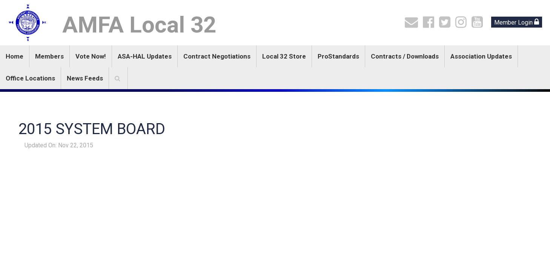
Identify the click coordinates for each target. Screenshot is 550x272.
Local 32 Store (284, 56)
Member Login (516, 22)
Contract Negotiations (216, 56)
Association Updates (481, 56)
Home (14, 56)
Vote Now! (90, 56)
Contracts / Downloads (405, 56)
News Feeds (85, 78)
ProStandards (338, 56)
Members (49, 56)
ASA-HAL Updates (145, 56)
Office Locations (30, 78)
